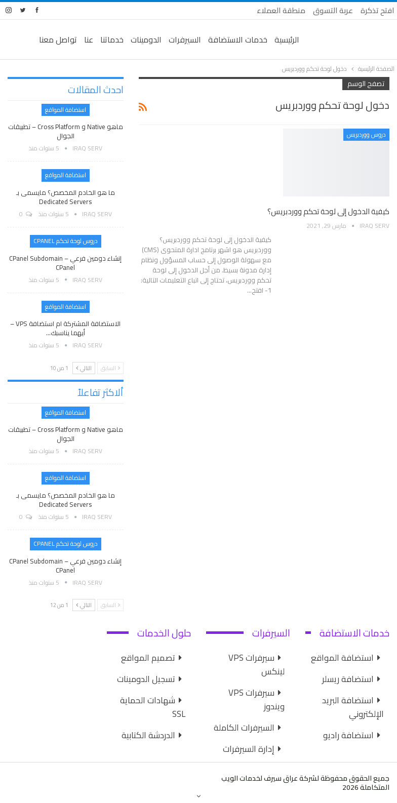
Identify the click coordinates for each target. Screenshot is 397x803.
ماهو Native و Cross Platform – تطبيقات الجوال (65, 131)
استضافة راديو (348, 735)
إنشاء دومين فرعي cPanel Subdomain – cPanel (65, 262)
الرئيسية (286, 39)
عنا (88, 39)
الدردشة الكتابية (148, 735)
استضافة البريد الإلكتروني (353, 707)
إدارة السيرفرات (248, 749)
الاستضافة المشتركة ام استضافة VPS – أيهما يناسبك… (65, 328)
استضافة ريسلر (348, 679)
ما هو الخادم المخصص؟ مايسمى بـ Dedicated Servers (65, 197)
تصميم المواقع (148, 658)
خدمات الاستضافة (237, 39)
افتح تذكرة (377, 10)
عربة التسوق (333, 10)
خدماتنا (112, 39)
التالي (84, 368)
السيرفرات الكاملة (244, 727)
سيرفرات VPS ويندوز (256, 699)
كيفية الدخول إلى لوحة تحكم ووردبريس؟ (328, 211)
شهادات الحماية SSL (152, 707)
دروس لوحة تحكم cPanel (65, 241)
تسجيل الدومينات (146, 679)
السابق (110, 368)
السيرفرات (185, 39)
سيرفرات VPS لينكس (256, 664)
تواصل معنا (58, 39)
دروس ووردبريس (366, 134)
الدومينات (146, 39)
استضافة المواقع (65, 109)
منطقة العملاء (281, 10)
